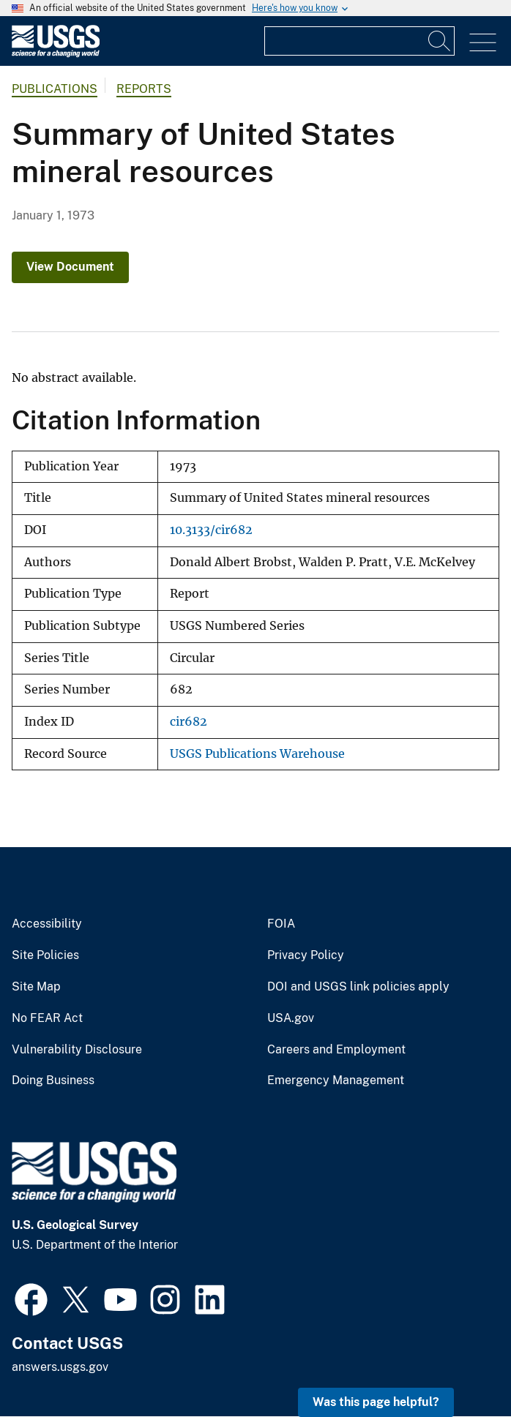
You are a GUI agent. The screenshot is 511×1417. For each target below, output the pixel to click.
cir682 (188, 722)
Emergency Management (335, 1080)
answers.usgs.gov (60, 1367)
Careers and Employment (336, 1049)
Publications (54, 89)
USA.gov (290, 1018)
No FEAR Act (47, 1018)
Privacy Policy (305, 955)
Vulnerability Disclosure (77, 1049)
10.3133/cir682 (211, 530)
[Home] (56, 54)
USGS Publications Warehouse (257, 754)
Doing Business (53, 1080)
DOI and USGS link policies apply (358, 986)
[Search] (440, 41)
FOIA (281, 924)
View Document (70, 267)
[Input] (359, 41)
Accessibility (47, 924)
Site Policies (45, 955)
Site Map (36, 986)
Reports (143, 89)
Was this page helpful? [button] (376, 1402)
